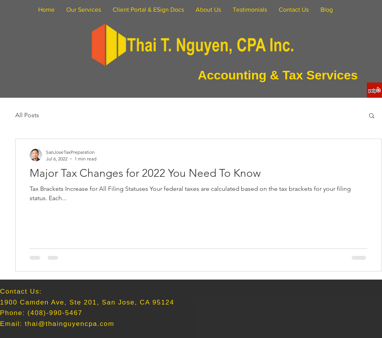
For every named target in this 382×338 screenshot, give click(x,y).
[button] (371, 116)
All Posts (27, 115)
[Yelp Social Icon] (374, 90)
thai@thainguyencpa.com (70, 323)
